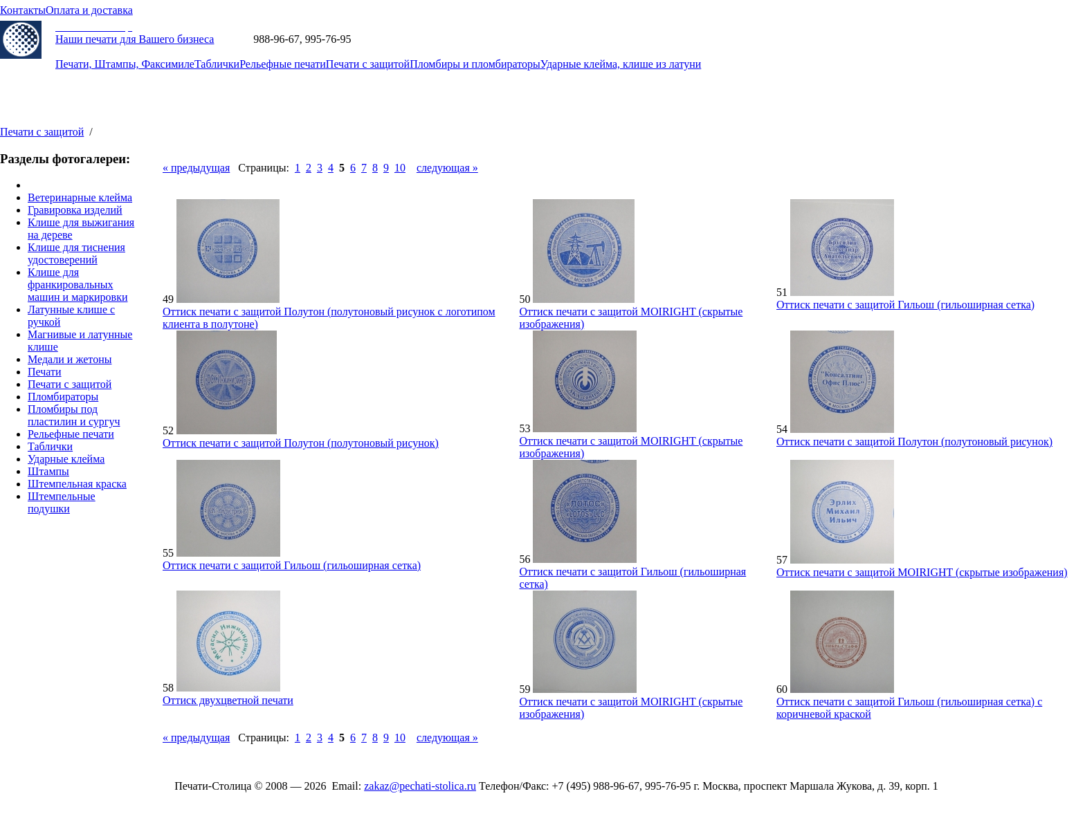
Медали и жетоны (69, 359)
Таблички (216, 64)
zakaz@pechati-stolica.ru (410, 39)
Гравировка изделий (75, 210)
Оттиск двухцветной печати (228, 700)
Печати (45, 372)
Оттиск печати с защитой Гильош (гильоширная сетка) (905, 304)
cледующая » (447, 168)
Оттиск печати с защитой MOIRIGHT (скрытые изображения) (922, 572)
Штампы (48, 471)
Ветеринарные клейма (80, 197)
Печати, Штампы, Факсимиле (124, 64)
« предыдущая (196, 168)
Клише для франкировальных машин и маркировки (77, 284)
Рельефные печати (282, 64)
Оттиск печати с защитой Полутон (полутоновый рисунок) (301, 443)
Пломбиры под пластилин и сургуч (74, 415)
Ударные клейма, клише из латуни (620, 64)
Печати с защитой (368, 64)
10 (399, 168)
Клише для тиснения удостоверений (76, 253)
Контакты (23, 10)
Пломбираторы (63, 396)
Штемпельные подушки (61, 502)
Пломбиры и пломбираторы (475, 64)
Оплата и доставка (89, 10)
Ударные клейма (66, 459)
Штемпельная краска (77, 484)
